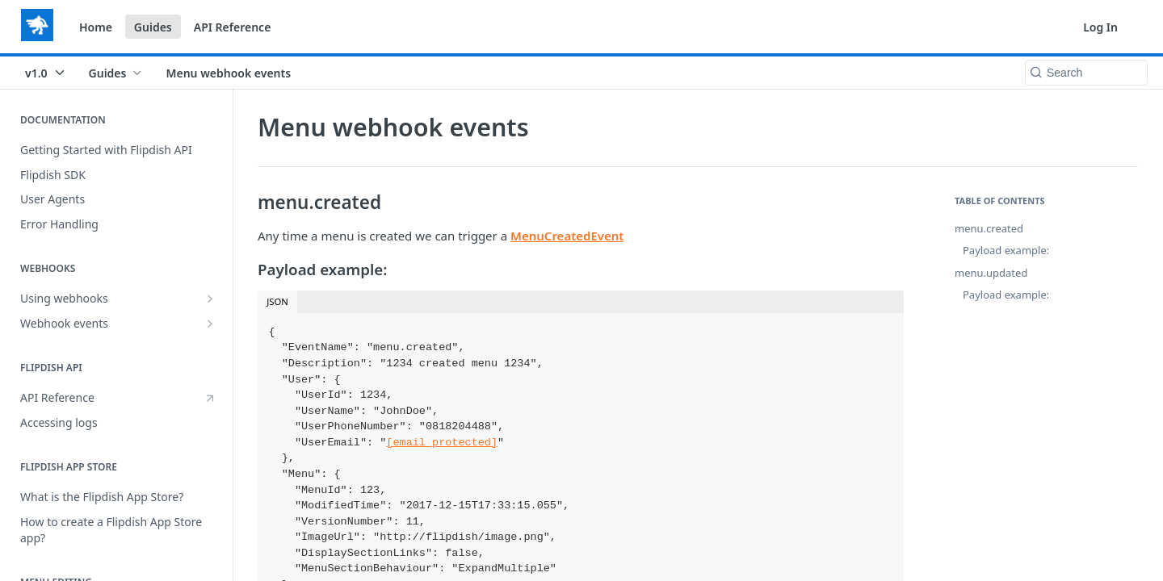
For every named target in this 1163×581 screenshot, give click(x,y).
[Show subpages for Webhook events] (210, 323)
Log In (1100, 27)
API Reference (232, 27)
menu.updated (991, 272)
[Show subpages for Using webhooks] (210, 298)
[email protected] (442, 443)
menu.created (989, 228)
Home (95, 27)
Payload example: (1006, 250)
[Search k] (1086, 73)
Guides (153, 27)
